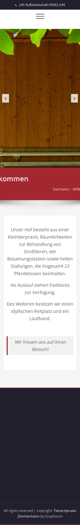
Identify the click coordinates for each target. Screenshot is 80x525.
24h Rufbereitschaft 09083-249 (42, 5)
